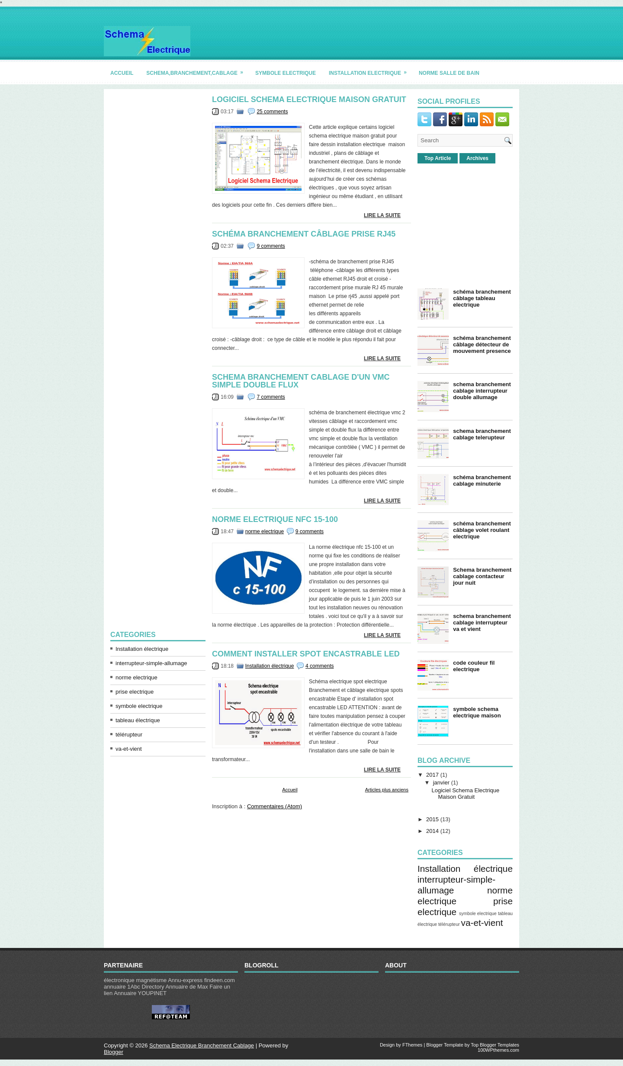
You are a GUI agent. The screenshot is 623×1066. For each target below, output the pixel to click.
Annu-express (185, 980)
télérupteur (129, 734)
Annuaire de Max (186, 986)
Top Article (437, 158)
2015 (432, 819)
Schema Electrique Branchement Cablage (201, 1045)
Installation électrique (142, 649)
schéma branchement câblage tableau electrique (482, 298)
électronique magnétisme (135, 980)
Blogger (113, 1052)
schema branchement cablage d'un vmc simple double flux (301, 381)
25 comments (272, 112)
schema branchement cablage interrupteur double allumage (482, 390)
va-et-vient (129, 749)
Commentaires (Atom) (274, 806)
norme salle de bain (449, 73)
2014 (432, 831)
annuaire (115, 986)
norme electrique (136, 677)
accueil (121, 73)
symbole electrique (285, 73)
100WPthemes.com (498, 1050)
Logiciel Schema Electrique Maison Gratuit (309, 99)
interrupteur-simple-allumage (151, 663)
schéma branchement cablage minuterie (482, 480)
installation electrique (370, 70)
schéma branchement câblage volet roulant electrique (482, 530)
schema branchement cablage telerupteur (482, 434)
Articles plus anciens (386, 789)
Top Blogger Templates (495, 1044)
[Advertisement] (158, 225)
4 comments (319, 666)
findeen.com (219, 980)
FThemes (412, 1044)
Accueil (289, 789)
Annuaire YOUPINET (140, 993)
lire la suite (382, 215)
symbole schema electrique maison (477, 712)
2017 (432, 774)
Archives (477, 158)
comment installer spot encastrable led (306, 654)
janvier (441, 782)
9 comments (271, 246)
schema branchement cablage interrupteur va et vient (482, 622)
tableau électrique (138, 720)
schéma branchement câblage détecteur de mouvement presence (482, 344)
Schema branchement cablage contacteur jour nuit (482, 576)
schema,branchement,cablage (197, 70)
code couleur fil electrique (474, 665)
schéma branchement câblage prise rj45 (303, 234)
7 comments (271, 397)
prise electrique (135, 691)
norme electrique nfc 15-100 (275, 519)
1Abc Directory (145, 986)
